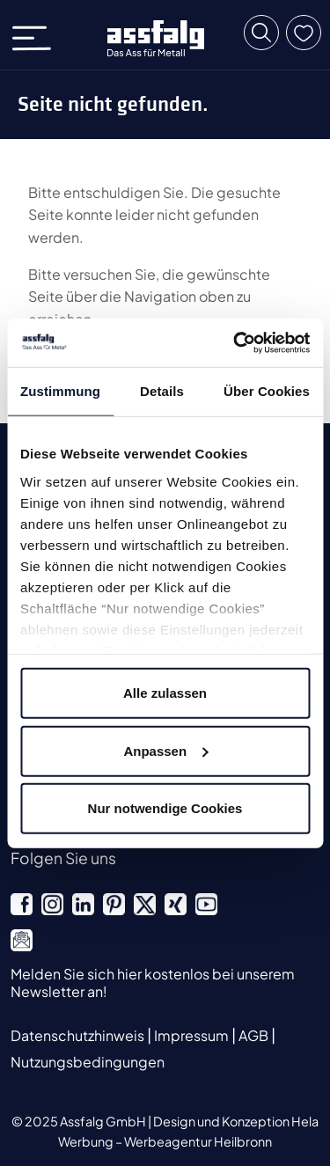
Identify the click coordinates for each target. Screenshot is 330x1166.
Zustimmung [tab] (60, 391)
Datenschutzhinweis (79, 1035)
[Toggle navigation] (37, 35)
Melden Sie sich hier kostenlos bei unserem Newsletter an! (153, 982)
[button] (261, 32)
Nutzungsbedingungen (88, 1061)
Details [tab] (162, 391)
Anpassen (165, 750)
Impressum (192, 1035)
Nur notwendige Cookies (165, 808)
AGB (254, 1035)
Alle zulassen (165, 693)
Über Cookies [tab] (267, 391)
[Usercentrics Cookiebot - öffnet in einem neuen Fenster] (235, 342)
